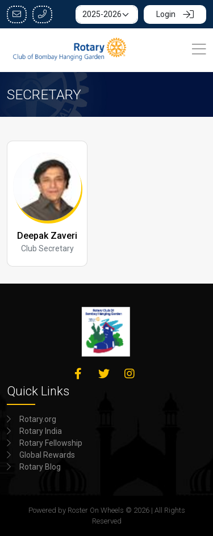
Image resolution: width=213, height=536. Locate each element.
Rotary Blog (40, 466)
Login (175, 14)
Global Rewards (47, 454)
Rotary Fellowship (50, 443)
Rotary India (40, 431)
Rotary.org (37, 419)
